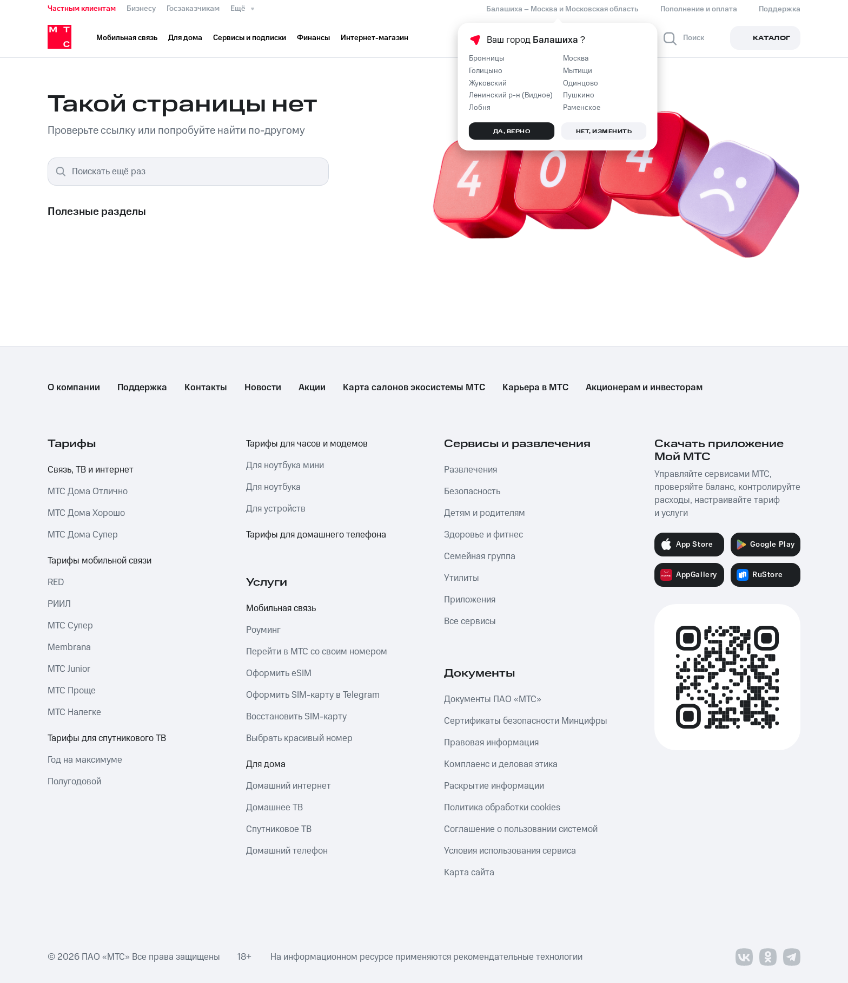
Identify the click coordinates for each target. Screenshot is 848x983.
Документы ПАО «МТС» (492, 699)
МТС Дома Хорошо (86, 513)
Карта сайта (469, 872)
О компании (74, 387)
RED (56, 582)
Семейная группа (479, 556)
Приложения (469, 599)
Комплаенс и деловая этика (501, 764)
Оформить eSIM (279, 673)
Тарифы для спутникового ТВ (107, 738)
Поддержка (142, 387)
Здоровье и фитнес (483, 534)
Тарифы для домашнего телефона (316, 534)
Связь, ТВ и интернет (91, 469)
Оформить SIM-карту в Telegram (313, 695)
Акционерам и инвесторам (644, 387)
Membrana (69, 647)
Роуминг (263, 630)
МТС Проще (72, 690)
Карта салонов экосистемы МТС (414, 387)
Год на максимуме (85, 759)
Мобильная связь (281, 608)
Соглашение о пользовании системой (521, 829)
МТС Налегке (74, 712)
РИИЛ (59, 604)
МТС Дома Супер (83, 534)
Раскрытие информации (494, 785)
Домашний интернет (288, 785)
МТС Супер (70, 625)
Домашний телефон (287, 850)
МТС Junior (69, 669)
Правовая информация (491, 742)
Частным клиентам (82, 8)
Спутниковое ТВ (279, 829)
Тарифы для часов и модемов (307, 443)
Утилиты (461, 578)
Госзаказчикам (193, 8)
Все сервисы (470, 621)
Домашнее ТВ (274, 807)
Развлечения (470, 469)
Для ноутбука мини (285, 465)
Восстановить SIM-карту (296, 716)
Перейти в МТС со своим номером (316, 651)
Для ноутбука (273, 487)
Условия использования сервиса (510, 850)
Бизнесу (141, 8)
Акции (312, 387)
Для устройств (276, 508)
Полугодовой (74, 781)
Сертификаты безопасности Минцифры (525, 721)
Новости (262, 387)
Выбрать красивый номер (299, 738)
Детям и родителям (484, 513)
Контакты (205, 387)
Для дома (266, 764)
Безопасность (472, 491)
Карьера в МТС (535, 387)
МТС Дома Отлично (88, 491)
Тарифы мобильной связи (99, 560)
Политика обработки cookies (502, 807)
